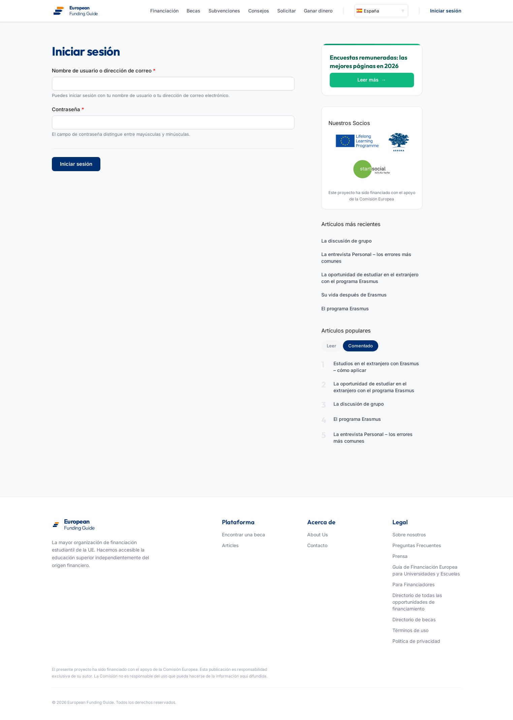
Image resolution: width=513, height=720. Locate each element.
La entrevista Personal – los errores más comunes (366, 257)
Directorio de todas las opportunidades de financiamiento (417, 602)
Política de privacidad (416, 641)
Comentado (363, 345)
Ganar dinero (318, 10)
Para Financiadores (413, 584)
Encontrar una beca (243, 534)
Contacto (317, 545)
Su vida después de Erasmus (354, 295)
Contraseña (68, 109)
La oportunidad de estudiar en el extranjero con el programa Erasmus (369, 278)
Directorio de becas (414, 619)
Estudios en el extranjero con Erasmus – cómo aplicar (376, 367)
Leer (331, 345)
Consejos (258, 10)
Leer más (371, 80)
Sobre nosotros (409, 534)
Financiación (164, 10)
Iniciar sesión (445, 10)
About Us (317, 534)
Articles (230, 545)
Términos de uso (410, 630)
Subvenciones (224, 10)
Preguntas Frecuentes (416, 545)
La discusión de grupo (346, 241)
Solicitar (286, 10)
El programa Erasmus (345, 308)
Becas (193, 10)
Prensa (400, 556)
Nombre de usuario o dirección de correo (104, 70)
